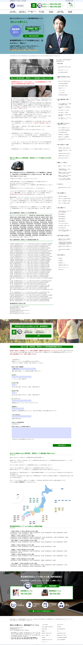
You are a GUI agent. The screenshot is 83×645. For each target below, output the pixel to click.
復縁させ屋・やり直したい (62, 634)
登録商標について (61, 262)
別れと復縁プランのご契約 (63, 110)
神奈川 (59, 507)
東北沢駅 (11, 273)
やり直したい (60, 184)
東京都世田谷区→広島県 (50, 554)
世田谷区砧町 (48, 230)
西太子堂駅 (12, 297)
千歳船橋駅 (12, 260)
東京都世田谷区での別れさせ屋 (17, 303)
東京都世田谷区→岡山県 (38, 554)
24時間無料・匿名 (32, 28)
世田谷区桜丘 (16, 227)
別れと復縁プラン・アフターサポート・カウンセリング (64, 118)
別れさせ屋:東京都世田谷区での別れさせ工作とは (19, 306)
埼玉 (56, 508)
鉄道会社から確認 (67, 200)
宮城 (62, 499)
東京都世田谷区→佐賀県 (27, 563)
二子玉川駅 (12, 256)
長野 (37, 499)
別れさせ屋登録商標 (61, 638)
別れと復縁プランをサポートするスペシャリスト (64, 124)
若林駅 (11, 296)
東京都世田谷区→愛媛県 (38, 559)
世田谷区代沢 (31, 218)
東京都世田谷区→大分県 (61, 563)
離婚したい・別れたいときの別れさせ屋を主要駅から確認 (64, 176)
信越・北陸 (21, 637)
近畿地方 (13, 548)
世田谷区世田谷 (17, 218)
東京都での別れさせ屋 (61, 632)
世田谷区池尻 (37, 227)
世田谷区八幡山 (45, 218)
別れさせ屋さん (61, 254)
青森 (56, 499)
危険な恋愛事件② (61, 216)
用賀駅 (11, 287)
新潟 (30, 497)
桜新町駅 (11, 282)
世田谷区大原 (15, 222)
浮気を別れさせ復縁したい (63, 196)
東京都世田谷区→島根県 (27, 554)
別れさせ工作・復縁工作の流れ (64, 81)
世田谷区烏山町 (30, 228)
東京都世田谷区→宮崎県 (16, 565)
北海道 (62, 487)
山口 (24, 506)
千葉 (62, 507)
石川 (37, 497)
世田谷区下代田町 (45, 217)
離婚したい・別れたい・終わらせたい (64, 166)
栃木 (62, 508)
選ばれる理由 (44, 627)
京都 (43, 516)
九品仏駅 (11, 255)
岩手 (59, 499)
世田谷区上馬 (37, 217)
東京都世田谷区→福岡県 (16, 563)
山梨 (34, 499)
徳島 (30, 522)
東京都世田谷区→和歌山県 (16, 551)
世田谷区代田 (38, 218)
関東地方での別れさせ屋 (46, 632)
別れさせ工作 (13, 197)
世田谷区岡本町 (29, 223)
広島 (24, 505)
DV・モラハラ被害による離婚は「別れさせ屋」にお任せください (64, 179)
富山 (34, 497)
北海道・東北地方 (15, 530)
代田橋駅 (11, 257)
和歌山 (43, 520)
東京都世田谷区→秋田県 (61, 531)
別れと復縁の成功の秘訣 (63, 72)
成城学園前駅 (12, 269)
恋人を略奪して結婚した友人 (63, 225)
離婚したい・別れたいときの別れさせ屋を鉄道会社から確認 (64, 173)
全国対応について (61, 88)
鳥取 (27, 506)
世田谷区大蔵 (21, 222)
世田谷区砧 (33, 230)
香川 (30, 520)
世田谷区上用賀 (13, 217)
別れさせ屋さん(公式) (69, 0)
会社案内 (43, 636)
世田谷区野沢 (21, 235)
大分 (18, 518)
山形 (69, 499)
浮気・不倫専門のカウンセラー (64, 127)
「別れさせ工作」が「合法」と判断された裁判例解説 (64, 211)
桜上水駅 (11, 280)
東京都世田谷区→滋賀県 (50, 550)
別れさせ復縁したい (62, 193)
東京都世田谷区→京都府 (38, 550)
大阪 (46, 516)
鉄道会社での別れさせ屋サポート (64, 153)
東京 (56, 507)
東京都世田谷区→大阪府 (16, 550)
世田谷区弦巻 (45, 223)
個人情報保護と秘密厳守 (63, 94)
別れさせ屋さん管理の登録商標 (30, 636)
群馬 (56, 510)
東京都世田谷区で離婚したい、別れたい (17, 307)
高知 (34, 522)
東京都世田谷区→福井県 (61, 541)
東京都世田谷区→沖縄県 (39, 565)
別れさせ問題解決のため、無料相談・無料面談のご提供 (64, 104)
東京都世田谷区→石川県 (50, 541)
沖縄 (18, 493)
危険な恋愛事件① (61, 214)
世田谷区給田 (49, 232)
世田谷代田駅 (12, 253)
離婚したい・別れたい (62, 162)
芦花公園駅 (12, 295)
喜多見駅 (11, 262)
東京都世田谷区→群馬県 (27, 537)
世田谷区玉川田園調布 (18, 230)
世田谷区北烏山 (26, 220)
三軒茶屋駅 (12, 243)
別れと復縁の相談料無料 (63, 83)
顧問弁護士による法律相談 (63, 134)
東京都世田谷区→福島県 (27, 533)
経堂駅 (11, 293)
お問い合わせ (61, 269)
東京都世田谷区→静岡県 (38, 545)
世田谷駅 (11, 252)
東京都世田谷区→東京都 (16, 536)
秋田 (66, 499)
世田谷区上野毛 (29, 217)
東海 (25, 637)
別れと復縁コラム (61, 207)
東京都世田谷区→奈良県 (61, 550)
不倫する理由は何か (62, 227)
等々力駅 (11, 292)
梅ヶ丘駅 (11, 283)
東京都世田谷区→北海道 (16, 531)
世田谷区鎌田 (28, 235)
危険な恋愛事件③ (61, 218)
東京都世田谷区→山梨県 (38, 537)
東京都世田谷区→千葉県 (51, 536)
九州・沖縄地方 (14, 562)
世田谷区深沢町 (16, 228)
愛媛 (34, 520)
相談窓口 (43, 630)
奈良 (46, 518)
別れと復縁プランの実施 (63, 112)
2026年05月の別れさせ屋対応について (64, 247)
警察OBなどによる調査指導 (63, 136)
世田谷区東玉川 (30, 225)
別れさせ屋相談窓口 (20, 481)
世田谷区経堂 (42, 232)
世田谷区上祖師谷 (21, 217)
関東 (17, 637)
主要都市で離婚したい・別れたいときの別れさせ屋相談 (64, 170)
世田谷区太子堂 (28, 222)
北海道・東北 (13, 637)
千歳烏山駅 (12, 259)
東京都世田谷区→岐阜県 (27, 545)
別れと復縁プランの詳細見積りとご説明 (64, 107)
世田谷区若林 (35, 233)
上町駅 (11, 246)
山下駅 (11, 267)
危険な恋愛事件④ (61, 221)
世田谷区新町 (23, 225)
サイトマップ (44, 640)
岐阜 (37, 500)
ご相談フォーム (49, 332)
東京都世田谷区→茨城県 (62, 536)
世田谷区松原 (38, 225)
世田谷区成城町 (16, 225)
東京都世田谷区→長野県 (27, 541)
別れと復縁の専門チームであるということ (64, 140)
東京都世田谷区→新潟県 (16, 541)
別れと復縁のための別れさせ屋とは (64, 67)
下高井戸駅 (12, 250)
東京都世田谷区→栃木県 (16, 537)
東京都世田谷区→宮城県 (50, 531)
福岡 (14, 514)
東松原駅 (11, 275)
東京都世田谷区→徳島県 (16, 559)
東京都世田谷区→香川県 (27, 559)
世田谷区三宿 (32, 215)
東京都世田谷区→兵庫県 (27, 550)
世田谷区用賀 (27, 230)
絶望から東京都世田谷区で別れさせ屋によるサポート (20, 313)
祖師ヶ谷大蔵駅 (13, 289)
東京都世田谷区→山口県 (61, 554)
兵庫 (43, 518)
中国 (29, 637)
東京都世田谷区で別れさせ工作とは (16, 311)
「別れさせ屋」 (45, 623)
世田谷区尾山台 (15, 223)
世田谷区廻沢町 (37, 223)
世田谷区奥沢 (36, 222)
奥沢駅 (11, 263)
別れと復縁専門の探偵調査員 (63, 130)
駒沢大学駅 (12, 300)
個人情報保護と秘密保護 (62, 636)
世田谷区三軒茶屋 (40, 215)
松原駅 (11, 276)
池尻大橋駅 (12, 286)
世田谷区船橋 (20, 233)
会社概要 (60, 258)
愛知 (30, 500)
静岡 (34, 500)
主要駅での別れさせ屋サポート (64, 155)
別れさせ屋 (16, 98)
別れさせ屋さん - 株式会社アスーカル (24, 624)
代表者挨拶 (60, 260)
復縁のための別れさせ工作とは (64, 77)
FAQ (58, 630)
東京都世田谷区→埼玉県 (39, 536)
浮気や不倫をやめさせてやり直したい (64, 188)
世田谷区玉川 (45, 228)
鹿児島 (14, 520)
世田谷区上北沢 (48, 215)
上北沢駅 (11, 245)
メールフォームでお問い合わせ (41, 610)
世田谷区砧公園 (40, 230)
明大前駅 (11, 272)
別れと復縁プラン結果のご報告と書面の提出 (64, 115)
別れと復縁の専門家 (61, 627)
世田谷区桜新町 (23, 227)
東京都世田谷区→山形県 (16, 533)
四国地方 (13, 557)
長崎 (18, 514)
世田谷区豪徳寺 (42, 233)
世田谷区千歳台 (33, 220)
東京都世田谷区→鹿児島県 (28, 565)
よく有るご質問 (61, 92)
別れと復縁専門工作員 (62, 132)
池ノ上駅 (11, 285)
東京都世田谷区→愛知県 (16, 545)
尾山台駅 (11, 266)
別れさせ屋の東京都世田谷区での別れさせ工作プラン (20, 310)
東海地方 (13, 544)
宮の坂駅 (11, 265)
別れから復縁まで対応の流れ (47, 625)
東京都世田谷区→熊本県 (50, 563)
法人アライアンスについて (63, 267)
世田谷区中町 (24, 218)
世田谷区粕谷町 (34, 232)
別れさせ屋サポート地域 (63, 144)
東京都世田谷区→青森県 (27, 531)
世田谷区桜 (44, 225)
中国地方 (13, 553)
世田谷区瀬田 (23, 228)
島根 (24, 508)
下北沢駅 (11, 249)
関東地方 (13, 534)
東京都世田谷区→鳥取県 (16, 554)
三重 (43, 514)
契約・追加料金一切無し (63, 85)
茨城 (59, 508)
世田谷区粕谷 (27, 232)
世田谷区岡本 (22, 223)
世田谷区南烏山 (41, 220)
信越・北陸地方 (14, 539)
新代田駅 (11, 270)
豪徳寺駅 (11, 299)
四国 (31, 637)
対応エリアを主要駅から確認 (63, 203)
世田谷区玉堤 (38, 228)
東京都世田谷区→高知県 (50, 559)
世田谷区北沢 (19, 220)
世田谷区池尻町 (44, 227)
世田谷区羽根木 (13, 233)
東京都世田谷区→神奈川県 (28, 536)
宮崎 (14, 518)
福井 (30, 499)
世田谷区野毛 (15, 235)
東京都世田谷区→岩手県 (38, 531)
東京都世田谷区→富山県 (38, 541)
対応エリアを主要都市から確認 (64, 198)
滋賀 (46, 514)
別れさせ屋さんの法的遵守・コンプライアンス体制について (65, 230)
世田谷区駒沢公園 (43, 235)
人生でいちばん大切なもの (63, 223)
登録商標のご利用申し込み (63, 265)
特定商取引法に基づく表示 (47, 638)
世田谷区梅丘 (30, 227)
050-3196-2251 (34, 36)
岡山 (27, 505)
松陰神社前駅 (12, 277)
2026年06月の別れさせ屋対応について (64, 250)
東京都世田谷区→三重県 (50, 545)
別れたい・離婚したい (46, 634)
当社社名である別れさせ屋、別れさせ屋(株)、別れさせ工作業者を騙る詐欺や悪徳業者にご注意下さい (65, 243)
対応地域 (59, 625)
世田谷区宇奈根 (43, 222)
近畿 (27, 637)
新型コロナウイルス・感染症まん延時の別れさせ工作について (64, 239)
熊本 (18, 516)
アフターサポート (61, 90)
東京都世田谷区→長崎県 (38, 563)
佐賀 (14, 516)
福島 (56, 501)
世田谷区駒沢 (35, 235)
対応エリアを (61, 200)
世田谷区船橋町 (27, 233)
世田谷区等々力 (20, 232)
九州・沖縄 (35, 637)
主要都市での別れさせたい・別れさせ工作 (64, 151)
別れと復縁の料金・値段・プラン (64, 100)
